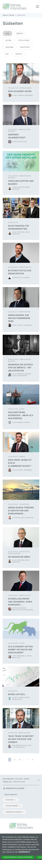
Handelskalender (15, 812)
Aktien (8, 40)
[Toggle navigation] (37, 7)
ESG (7, 54)
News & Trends (8, 15)
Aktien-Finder (13, 806)
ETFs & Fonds (23, 40)
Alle (7, 33)
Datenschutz (24, 852)
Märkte (19, 33)
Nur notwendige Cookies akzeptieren (18, 857)
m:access (11, 800)
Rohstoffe (25, 47)
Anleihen (9, 47)
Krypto (18, 54)
